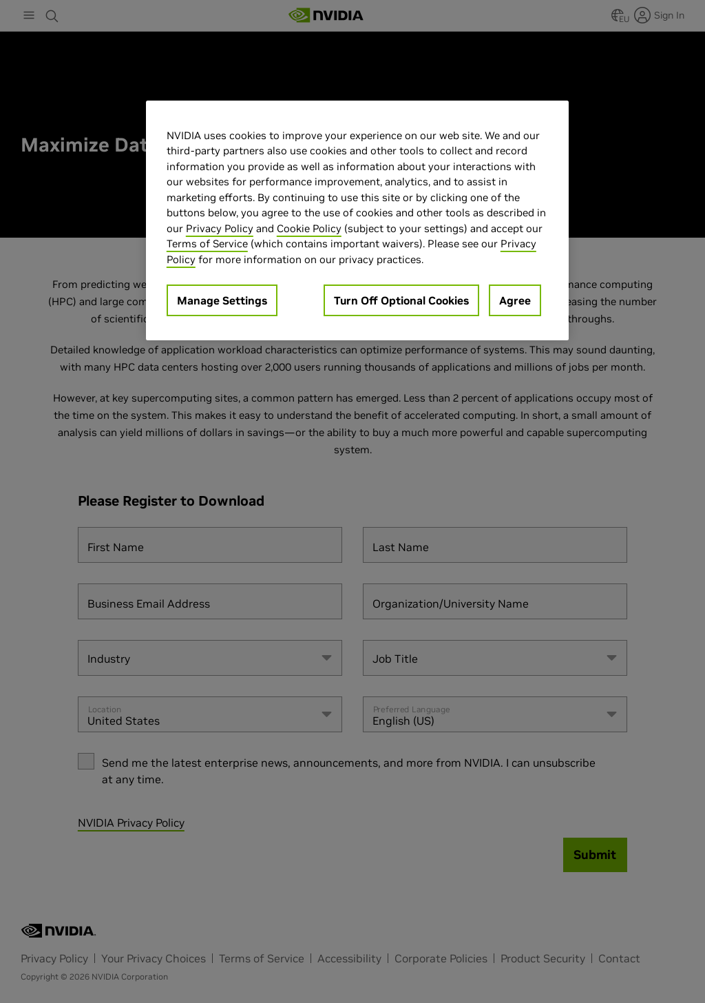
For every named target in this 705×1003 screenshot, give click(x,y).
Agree (515, 300)
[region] (357, 221)
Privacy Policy (219, 228)
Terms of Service (207, 243)
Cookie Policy (309, 228)
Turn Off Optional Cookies (401, 300)
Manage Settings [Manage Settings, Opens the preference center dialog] (222, 300)
